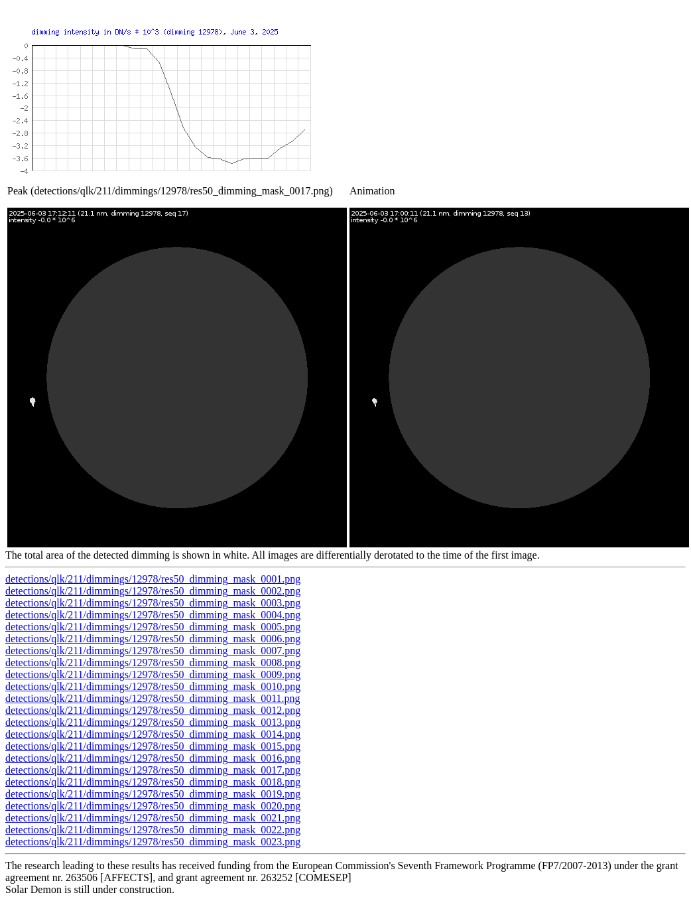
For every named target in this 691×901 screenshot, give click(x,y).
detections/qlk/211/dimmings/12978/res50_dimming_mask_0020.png (152, 805)
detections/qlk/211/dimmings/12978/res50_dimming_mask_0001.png (152, 579)
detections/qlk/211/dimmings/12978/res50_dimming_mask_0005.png (152, 626)
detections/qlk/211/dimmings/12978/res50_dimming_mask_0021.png (152, 817)
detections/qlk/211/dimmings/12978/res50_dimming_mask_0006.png (152, 638)
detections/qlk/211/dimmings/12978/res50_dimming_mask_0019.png (152, 793)
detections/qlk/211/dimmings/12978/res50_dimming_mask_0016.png (152, 758)
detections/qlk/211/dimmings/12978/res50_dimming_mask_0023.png (152, 841)
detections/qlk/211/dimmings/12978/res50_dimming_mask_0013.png (152, 722)
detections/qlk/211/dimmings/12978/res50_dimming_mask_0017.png (152, 770)
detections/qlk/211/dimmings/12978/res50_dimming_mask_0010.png (152, 686)
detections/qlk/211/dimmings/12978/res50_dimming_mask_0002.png (152, 590)
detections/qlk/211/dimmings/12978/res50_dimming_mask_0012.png (152, 710)
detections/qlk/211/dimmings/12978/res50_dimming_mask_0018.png (152, 782)
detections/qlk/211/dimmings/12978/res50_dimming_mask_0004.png (152, 614)
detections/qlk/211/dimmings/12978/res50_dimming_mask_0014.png (152, 734)
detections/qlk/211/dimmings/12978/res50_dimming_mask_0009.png (152, 674)
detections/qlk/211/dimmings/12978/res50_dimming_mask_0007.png (152, 650)
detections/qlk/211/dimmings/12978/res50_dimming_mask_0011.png (152, 698)
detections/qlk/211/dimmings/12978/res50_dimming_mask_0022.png (152, 829)
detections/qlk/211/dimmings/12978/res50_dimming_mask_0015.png (152, 746)
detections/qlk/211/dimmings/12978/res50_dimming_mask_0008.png (152, 662)
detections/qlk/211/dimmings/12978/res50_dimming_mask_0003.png (152, 602)
